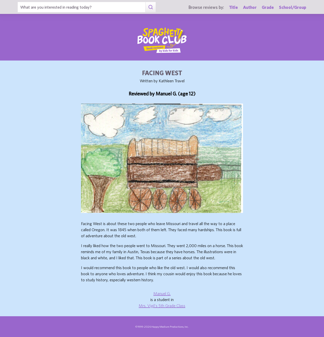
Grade (268, 7)
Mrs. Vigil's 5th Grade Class (162, 305)
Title (233, 7)
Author (250, 7)
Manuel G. (162, 293)
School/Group (292, 7)
